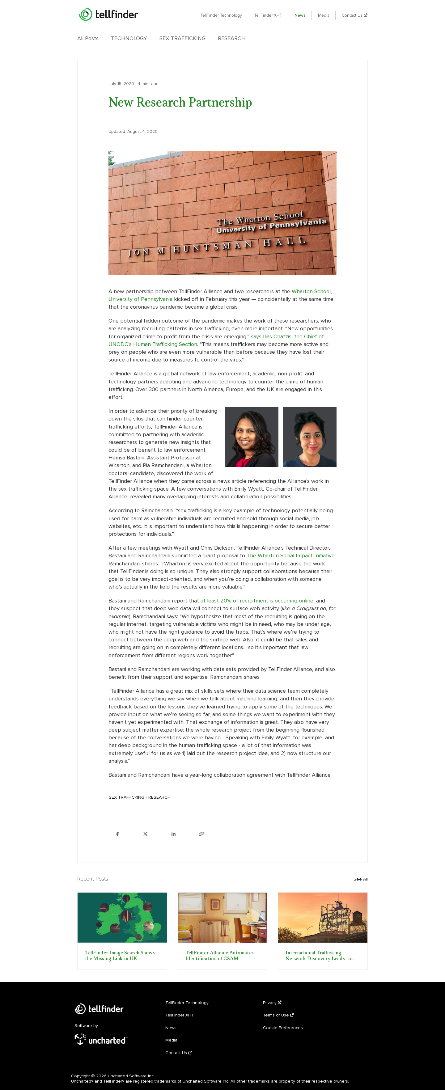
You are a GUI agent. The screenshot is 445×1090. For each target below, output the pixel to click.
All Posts (88, 38)
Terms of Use (278, 1015)
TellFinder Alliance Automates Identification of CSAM (219, 956)
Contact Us (355, 15)
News (300, 15)
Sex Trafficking (182, 38)
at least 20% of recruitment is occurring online (257, 600)
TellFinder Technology (221, 15)
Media (323, 15)
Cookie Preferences (283, 1027)
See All (361, 879)
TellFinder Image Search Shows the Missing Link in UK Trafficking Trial (120, 956)
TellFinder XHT (268, 15)
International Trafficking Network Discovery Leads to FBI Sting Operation (318, 956)
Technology (129, 38)
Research (232, 38)
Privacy (272, 1002)
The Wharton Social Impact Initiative (291, 555)
